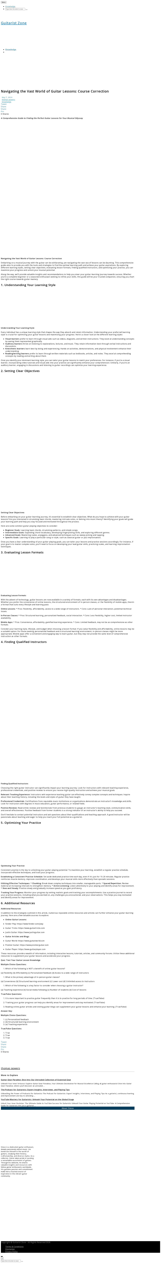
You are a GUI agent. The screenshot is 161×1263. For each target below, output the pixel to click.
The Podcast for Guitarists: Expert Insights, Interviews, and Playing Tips (35, 1089)
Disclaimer (10, 1249)
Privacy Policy (11, 1251)
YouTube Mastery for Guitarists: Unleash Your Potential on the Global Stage (37, 1099)
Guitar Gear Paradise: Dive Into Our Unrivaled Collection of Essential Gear (36, 1080)
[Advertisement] (80, 70)
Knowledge (10, 6)
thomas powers (8, 99)
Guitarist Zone (14, 23)
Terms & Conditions (14, 1246)
